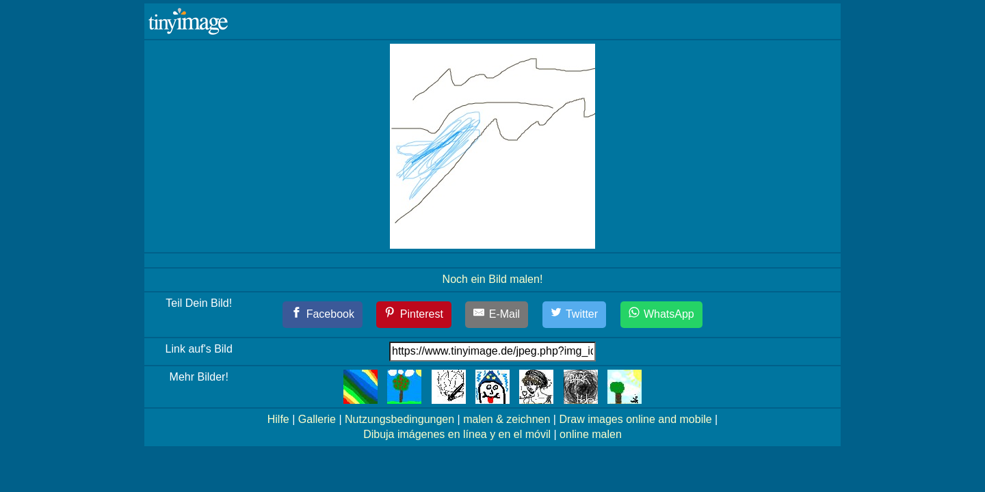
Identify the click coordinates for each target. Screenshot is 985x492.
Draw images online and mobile (635, 419)
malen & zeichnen (506, 419)
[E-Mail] (496, 314)
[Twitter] (574, 314)
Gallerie (317, 419)
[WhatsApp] (661, 314)
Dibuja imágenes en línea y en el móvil (457, 434)
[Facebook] (323, 314)
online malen (591, 434)
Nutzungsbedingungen (399, 419)
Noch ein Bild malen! (493, 279)
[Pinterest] (413, 314)
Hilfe (278, 419)
